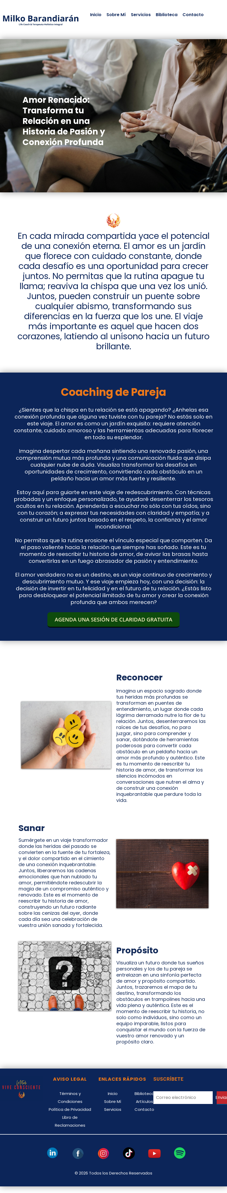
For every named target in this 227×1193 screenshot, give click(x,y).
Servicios (141, 14)
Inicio (95, 14)
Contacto (193, 14)
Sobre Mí (116, 14)
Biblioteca (166, 14)
